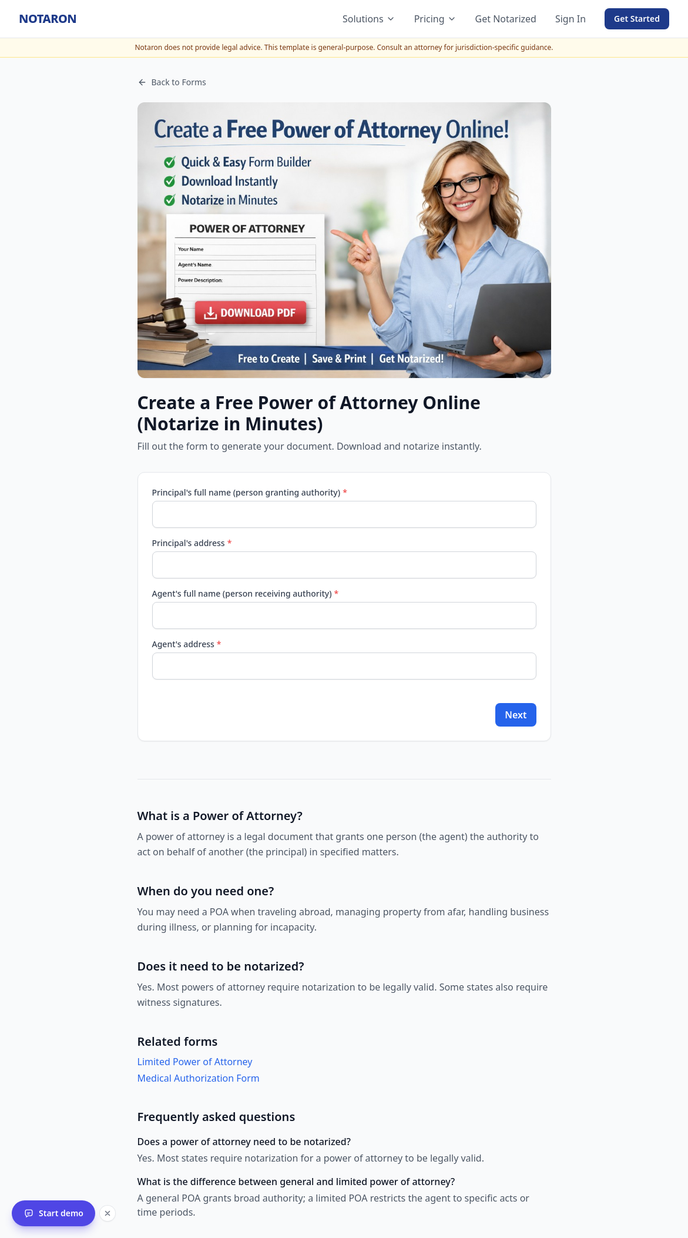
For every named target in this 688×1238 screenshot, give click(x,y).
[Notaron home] (47, 19)
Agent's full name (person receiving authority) (245, 593)
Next (515, 714)
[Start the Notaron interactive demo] (53, 1213)
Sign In (570, 18)
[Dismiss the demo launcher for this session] (107, 1213)
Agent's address (186, 644)
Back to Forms (171, 82)
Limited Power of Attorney (195, 1061)
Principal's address (192, 542)
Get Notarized (505, 18)
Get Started (637, 18)
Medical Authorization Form (198, 1078)
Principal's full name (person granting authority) (249, 492)
